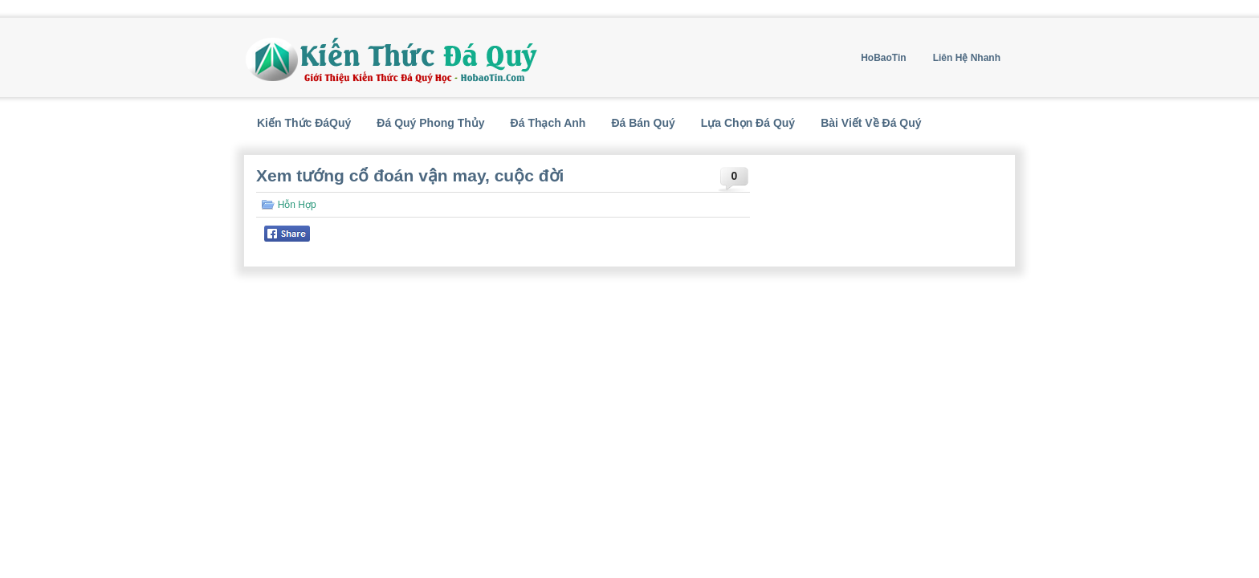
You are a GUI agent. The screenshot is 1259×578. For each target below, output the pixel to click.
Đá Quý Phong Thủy (430, 122)
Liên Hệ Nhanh (966, 57)
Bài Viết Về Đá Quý (871, 122)
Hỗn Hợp (297, 204)
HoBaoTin (883, 57)
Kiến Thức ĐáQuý (304, 122)
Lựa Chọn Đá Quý (748, 122)
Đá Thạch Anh (548, 122)
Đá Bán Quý (642, 122)
